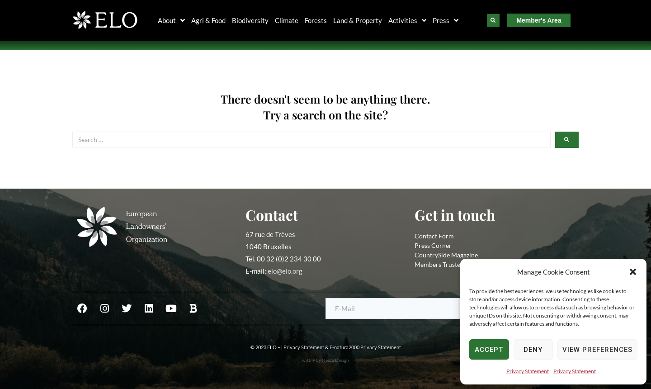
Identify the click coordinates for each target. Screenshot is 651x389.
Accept (489, 350)
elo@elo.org (285, 271)
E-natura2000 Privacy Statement (365, 347)
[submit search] (567, 140)
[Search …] (311, 139)
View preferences (597, 350)
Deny (533, 350)
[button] (632, 271)
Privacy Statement (527, 371)
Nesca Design (335, 360)
